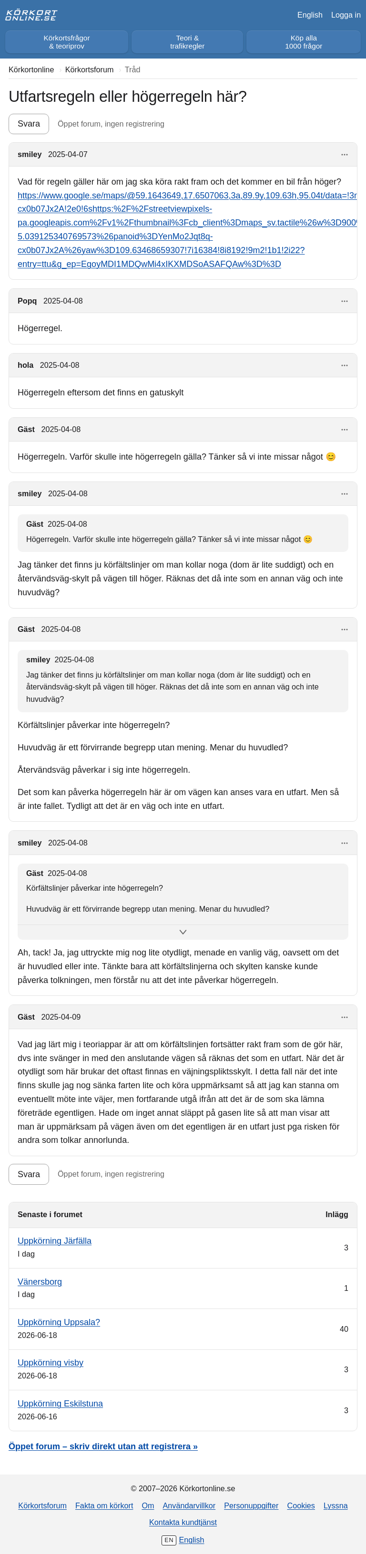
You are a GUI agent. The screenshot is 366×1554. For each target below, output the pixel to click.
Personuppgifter (251, 1505)
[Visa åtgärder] (345, 155)
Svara (29, 123)
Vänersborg (40, 1282)
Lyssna (336, 1505)
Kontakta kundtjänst (183, 1522)
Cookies (301, 1505)
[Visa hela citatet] (183, 932)
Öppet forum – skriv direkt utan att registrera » (103, 1446)
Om (148, 1505)
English (310, 14)
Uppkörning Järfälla (55, 1241)
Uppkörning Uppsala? (59, 1322)
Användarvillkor (189, 1505)
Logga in (346, 14)
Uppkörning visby (50, 1362)
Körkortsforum (42, 1505)
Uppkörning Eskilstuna (60, 1403)
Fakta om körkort (104, 1505)
